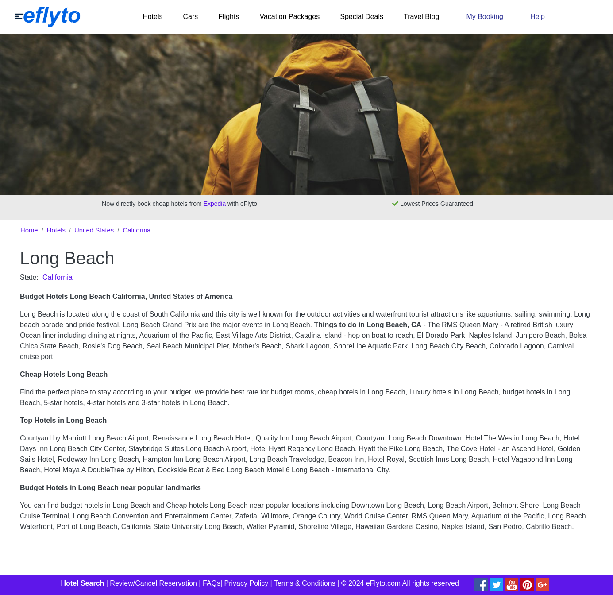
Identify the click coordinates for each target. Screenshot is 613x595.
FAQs (211, 583)
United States (94, 230)
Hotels (152, 16)
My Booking (484, 16)
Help (537, 16)
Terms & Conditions (304, 583)
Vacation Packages (289, 16)
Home (29, 230)
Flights (228, 16)
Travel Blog (421, 16)
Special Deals (361, 16)
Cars (190, 16)
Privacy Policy (246, 583)
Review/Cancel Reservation (153, 583)
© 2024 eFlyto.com (371, 583)
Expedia (215, 203)
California (136, 230)
